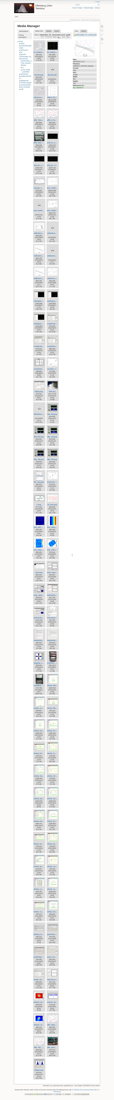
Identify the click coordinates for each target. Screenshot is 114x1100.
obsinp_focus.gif (40, 731)
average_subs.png (40, 188)
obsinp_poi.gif (39, 798)
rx (23, 67)
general (23, 54)
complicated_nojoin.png (56, 346)
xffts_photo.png (53, 1047)
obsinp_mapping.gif (41, 776)
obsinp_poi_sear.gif (41, 821)
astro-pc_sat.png (40, 165)
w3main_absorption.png (43, 1002)
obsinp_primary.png (41, 844)
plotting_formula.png (41, 934)
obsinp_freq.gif (52, 731)
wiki (22, 89)
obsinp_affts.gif (53, 685)
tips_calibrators (78, 87)
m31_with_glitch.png (41, 527)
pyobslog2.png (39, 957)
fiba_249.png (52, 459)
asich (22, 43)
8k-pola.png (38, 75)
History (83, 31)
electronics (24, 50)
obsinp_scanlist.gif (41, 889)
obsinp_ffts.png (53, 708)
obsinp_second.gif (54, 889)
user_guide (26, 70)
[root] (21, 41)
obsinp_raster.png (54, 866)
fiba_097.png (39, 437)
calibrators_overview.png (43, 256)
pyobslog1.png (52, 934)
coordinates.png (40, 369)
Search (99, 5)
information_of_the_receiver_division (26, 63)
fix (21, 52)
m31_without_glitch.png (56, 527)
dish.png (52, 391)
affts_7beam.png (40, 120)
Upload (48, 31)
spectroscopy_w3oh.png (56, 979)
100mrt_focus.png (54, 97)
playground (24, 80)
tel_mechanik (25, 87)
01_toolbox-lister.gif (41, 52)
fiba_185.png (39, 459)
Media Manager (89, 8)
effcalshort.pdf (39, 414)
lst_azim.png (52, 505)
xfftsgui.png (38, 1070)
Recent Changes (77, 8)
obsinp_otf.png (52, 776)
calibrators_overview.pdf (56, 233)
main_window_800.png (55, 572)
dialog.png (39, 391)
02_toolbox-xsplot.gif (55, 52)
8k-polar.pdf (52, 75)
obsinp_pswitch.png (54, 844)
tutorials (26, 72)
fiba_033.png (52, 414)
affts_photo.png (40, 143)
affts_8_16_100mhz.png (56, 120)
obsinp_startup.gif (54, 912)
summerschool (26, 85)
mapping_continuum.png (43, 663)
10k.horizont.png (40, 97)
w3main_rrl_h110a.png (42, 1025)
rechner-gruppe (26, 82)
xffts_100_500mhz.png (42, 1047)
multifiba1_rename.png (55, 663)
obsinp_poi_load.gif (54, 798)
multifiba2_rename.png (42, 685)
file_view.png (39, 482)
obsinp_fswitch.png (54, 753)
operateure (24, 74)
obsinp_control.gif (40, 708)
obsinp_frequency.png (42, 753)
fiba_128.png (52, 437)
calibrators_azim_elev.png (43, 233)
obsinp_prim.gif (53, 821)
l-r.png (38, 505)
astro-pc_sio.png (53, 165)
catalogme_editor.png (55, 301)
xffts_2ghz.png (52, 1025)
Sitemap (97, 8)
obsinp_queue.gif (40, 866)
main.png (38, 572)
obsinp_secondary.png (42, 912)
